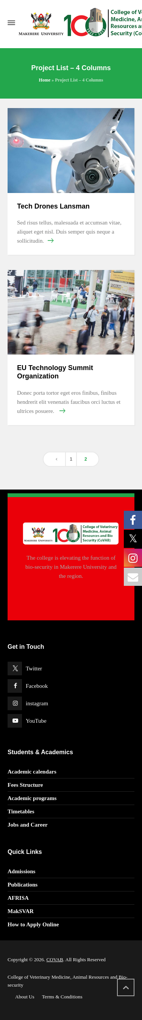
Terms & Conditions (62, 997)
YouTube (36, 721)
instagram (37, 703)
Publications (22, 885)
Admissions (21, 871)
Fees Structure (25, 785)
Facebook (37, 686)
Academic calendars (32, 772)
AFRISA (18, 898)
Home (45, 80)
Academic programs (32, 798)
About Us (24, 997)
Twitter (34, 668)
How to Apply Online (33, 924)
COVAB (54, 959)
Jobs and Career (28, 825)
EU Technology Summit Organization (55, 372)
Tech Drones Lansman (53, 206)
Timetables (21, 811)
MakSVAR (21, 911)
